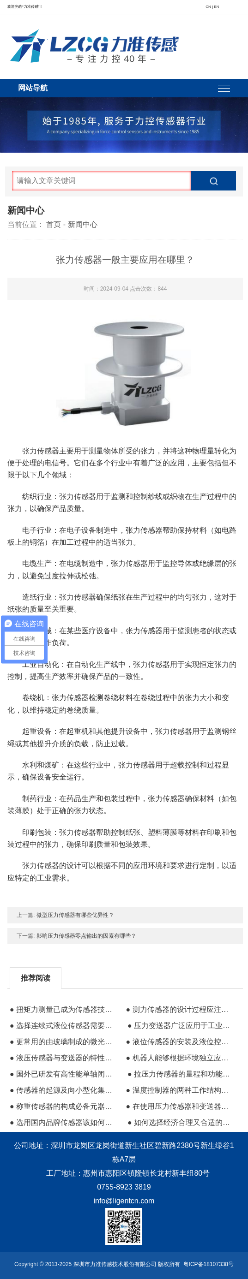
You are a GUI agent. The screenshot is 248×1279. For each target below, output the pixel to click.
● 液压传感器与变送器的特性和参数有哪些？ (64, 1058)
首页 (53, 224)
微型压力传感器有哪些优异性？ (75, 915)
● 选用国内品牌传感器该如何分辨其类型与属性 (64, 1122)
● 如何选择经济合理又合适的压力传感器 (181, 1122)
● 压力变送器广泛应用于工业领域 (181, 1025)
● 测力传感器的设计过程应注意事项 (180, 1009)
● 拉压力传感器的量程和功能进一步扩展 (181, 1074)
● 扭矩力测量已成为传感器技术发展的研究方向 (64, 1009)
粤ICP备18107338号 (208, 1264)
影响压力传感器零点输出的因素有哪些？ (86, 936)
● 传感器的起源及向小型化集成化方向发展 (64, 1090)
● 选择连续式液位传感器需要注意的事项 (64, 1025)
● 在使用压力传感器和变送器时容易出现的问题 (180, 1106)
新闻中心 (82, 224)
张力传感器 (77, 597)
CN (208, 7)
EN (216, 7)
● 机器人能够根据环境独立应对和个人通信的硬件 (180, 1058)
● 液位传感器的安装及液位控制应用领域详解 (180, 1042)
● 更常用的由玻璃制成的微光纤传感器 (64, 1042)
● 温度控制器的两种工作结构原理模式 (180, 1090)
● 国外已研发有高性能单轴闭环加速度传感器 (64, 1074)
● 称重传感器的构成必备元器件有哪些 (64, 1106)
